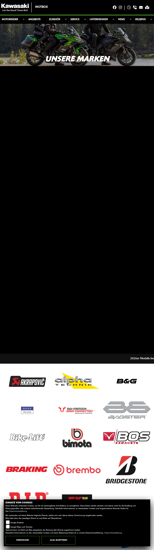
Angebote (34, 19)
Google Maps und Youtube (21, 527)
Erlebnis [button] (140, 19)
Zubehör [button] (54, 19)
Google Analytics (17, 523)
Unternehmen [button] (99, 19)
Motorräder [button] (10, 19)
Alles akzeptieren (58, 540)
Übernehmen (22, 540)
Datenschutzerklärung (18, 511)
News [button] (121, 19)
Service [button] (74, 19)
